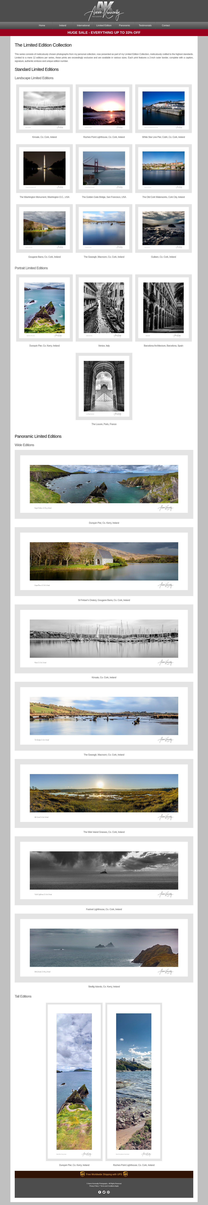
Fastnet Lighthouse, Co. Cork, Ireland (104, 909)
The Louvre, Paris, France (104, 424)
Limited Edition (104, 25)
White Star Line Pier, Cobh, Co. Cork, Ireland (163, 137)
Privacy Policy (94, 1186)
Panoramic (124, 25)
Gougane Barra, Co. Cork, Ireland (44, 257)
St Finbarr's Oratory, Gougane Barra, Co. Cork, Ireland (104, 600)
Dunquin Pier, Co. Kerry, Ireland (44, 345)
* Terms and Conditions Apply (109, 1186)
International (83, 25)
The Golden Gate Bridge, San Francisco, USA (104, 197)
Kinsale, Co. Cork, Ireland (44, 137)
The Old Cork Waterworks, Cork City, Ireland (163, 197)
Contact (166, 25)
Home (42, 25)
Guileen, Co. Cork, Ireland (163, 257)
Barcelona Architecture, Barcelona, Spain (163, 345)
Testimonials (145, 25)
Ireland (62, 25)
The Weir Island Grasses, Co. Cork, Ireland (104, 832)
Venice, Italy (104, 345)
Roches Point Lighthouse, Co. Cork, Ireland (104, 137)
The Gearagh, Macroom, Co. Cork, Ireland (104, 257)
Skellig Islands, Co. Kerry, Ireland (104, 986)
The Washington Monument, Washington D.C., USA (44, 197)
